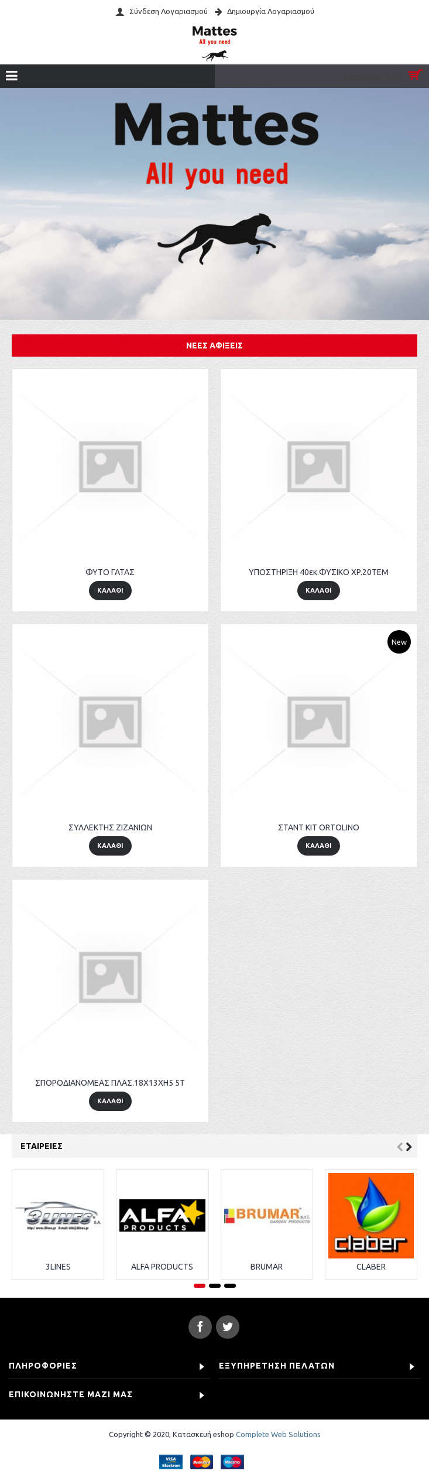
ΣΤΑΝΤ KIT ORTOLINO (318, 827)
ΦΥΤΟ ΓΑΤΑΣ (110, 572)
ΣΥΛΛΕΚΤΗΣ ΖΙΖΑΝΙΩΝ (110, 827)
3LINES (58, 1266)
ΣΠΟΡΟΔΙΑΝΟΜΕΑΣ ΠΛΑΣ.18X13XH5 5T (110, 1082)
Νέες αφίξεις (214, 345)
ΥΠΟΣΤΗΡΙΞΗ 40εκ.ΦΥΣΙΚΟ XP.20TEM (319, 572)
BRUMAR (266, 1266)
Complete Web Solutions (278, 1434)
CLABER (371, 1266)
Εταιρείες (41, 1146)
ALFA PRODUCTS (162, 1266)
